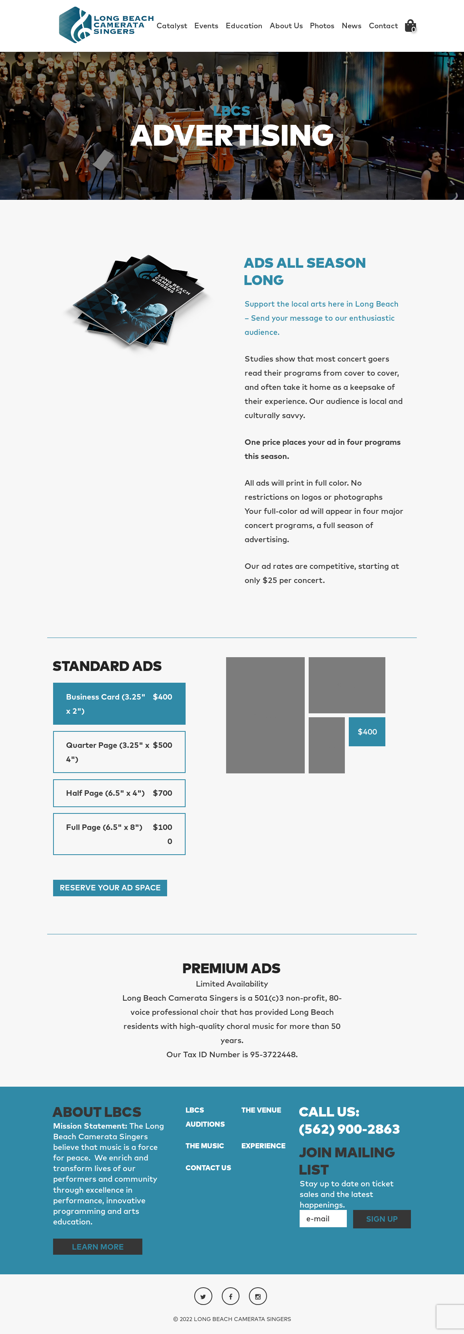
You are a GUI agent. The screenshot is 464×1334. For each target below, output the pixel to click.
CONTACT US (209, 1171)
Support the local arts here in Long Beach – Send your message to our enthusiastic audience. (323, 318)
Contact (383, 25)
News (351, 25)
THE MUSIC (205, 1149)
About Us (286, 25)
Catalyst (172, 25)
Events (206, 25)
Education (244, 25)
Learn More (99, 1249)
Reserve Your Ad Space (113, 890)
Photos (322, 25)
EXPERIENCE (263, 1149)
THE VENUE (261, 1113)
